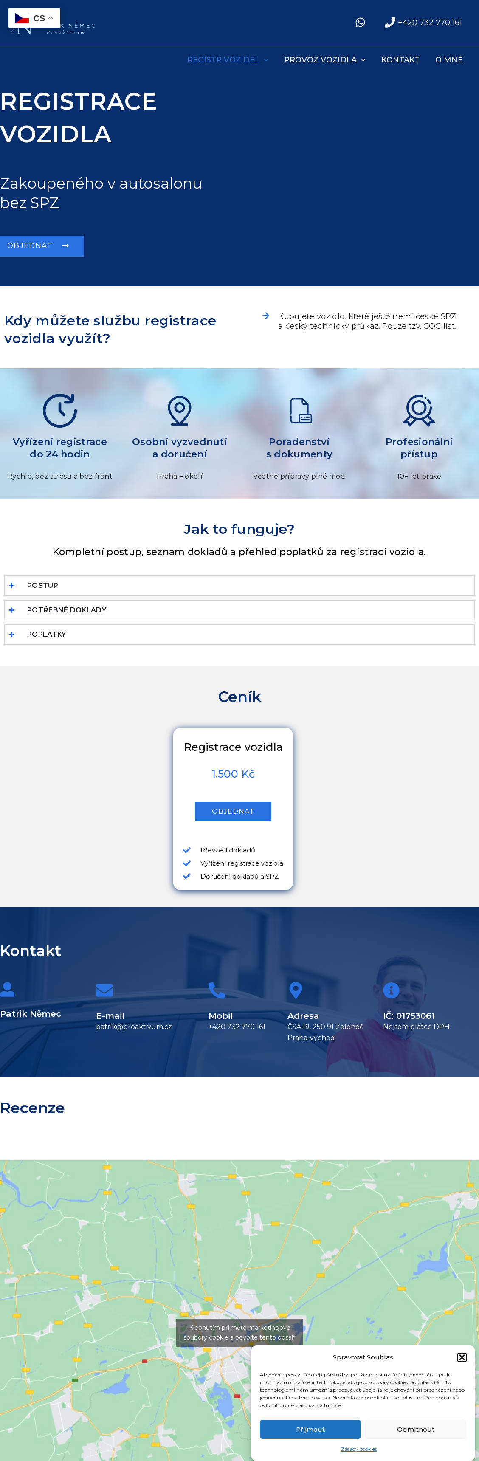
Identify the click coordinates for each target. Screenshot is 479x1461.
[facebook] (361, 22)
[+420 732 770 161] (423, 22)
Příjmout (310, 1432)
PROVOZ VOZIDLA (325, 60)
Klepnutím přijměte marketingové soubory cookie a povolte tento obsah (239, 1332)
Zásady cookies (359, 1452)
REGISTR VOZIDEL (229, 60)
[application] (265, 60)
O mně (449, 60)
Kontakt (401, 60)
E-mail (110, 1016)
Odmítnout (415, 1432)
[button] (462, 1360)
